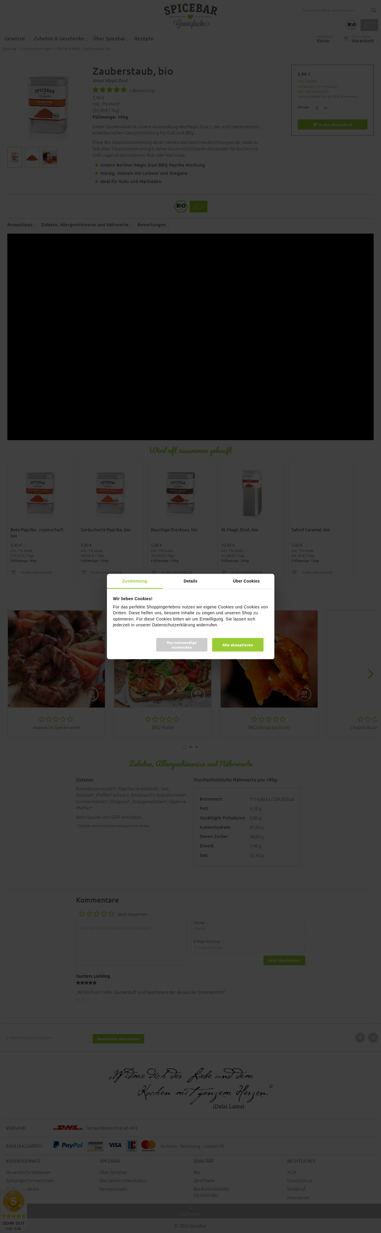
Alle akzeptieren (237, 644)
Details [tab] (190, 580)
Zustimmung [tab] (134, 580)
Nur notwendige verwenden (182, 645)
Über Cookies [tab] (246, 580)
